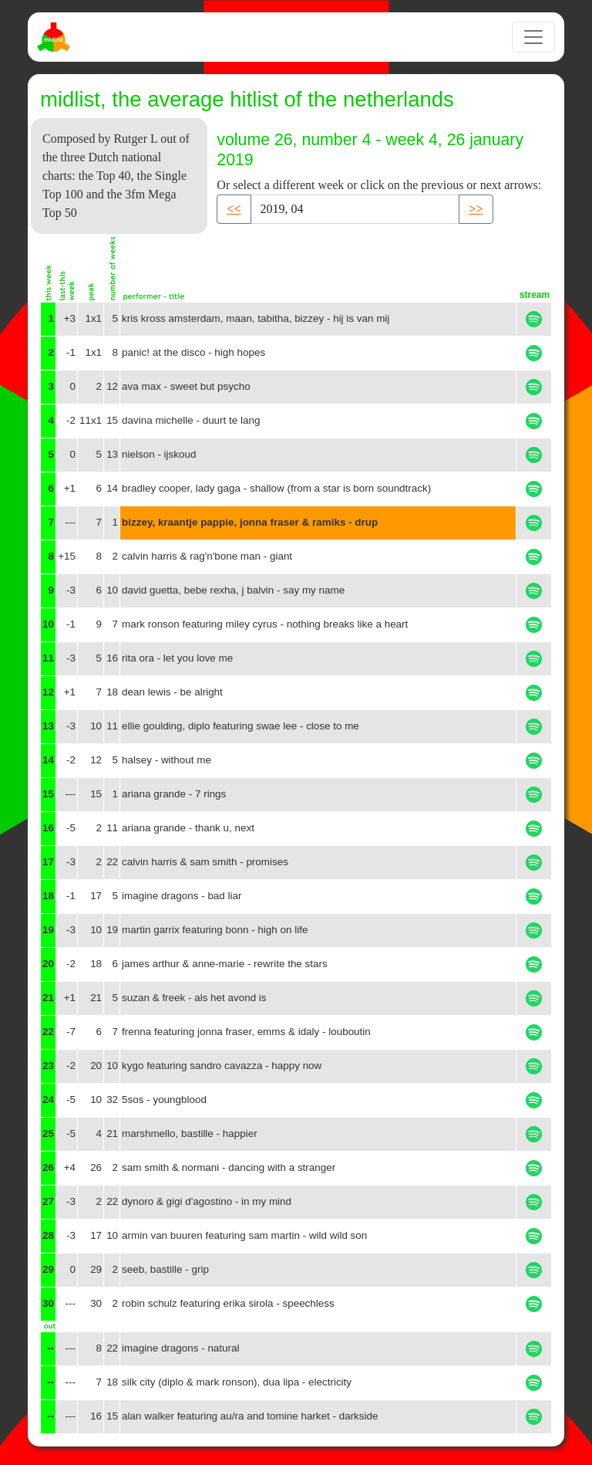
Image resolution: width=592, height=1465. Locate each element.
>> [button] (476, 208)
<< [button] (233, 208)
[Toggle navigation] (533, 37)
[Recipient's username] (355, 209)
